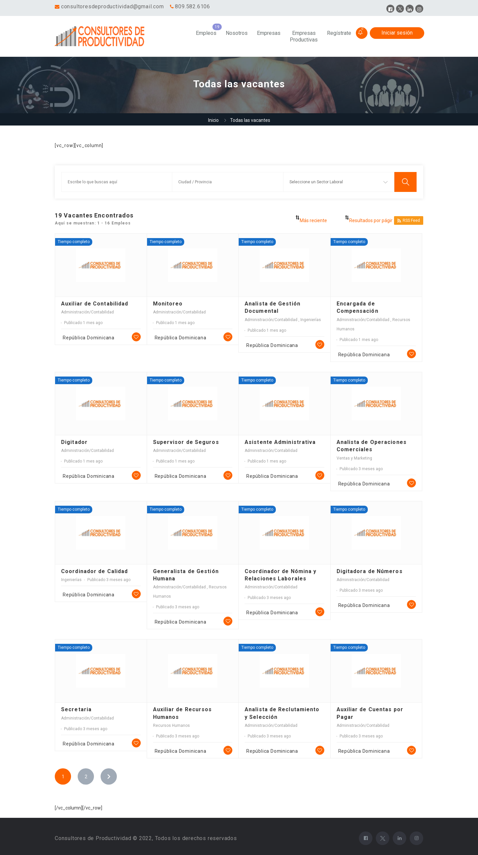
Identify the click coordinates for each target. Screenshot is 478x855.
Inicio (213, 120)
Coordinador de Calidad (94, 571)
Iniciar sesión (397, 33)
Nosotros (237, 33)
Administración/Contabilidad (87, 312)
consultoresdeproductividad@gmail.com (112, 6)
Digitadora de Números (370, 571)
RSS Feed (408, 220)
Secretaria (76, 709)
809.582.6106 (192, 6)
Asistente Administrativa (280, 442)
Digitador (74, 442)
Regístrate (339, 33)
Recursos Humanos (171, 725)
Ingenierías (310, 319)
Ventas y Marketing (354, 458)
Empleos (206, 33)
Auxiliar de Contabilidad (94, 303)
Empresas (268, 33)
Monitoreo (168, 303)
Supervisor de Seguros (186, 442)
